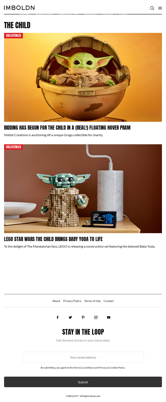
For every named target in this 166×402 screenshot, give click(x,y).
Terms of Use (92, 301)
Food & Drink (44, 14)
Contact (109, 301)
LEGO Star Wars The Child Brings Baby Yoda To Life (53, 239)
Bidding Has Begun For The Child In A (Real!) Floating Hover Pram (67, 127)
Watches (108, 14)
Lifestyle (24, 14)
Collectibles (13, 35)
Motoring (90, 14)
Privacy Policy (72, 301)
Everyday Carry (68, 14)
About (56, 301)
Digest (123, 14)
